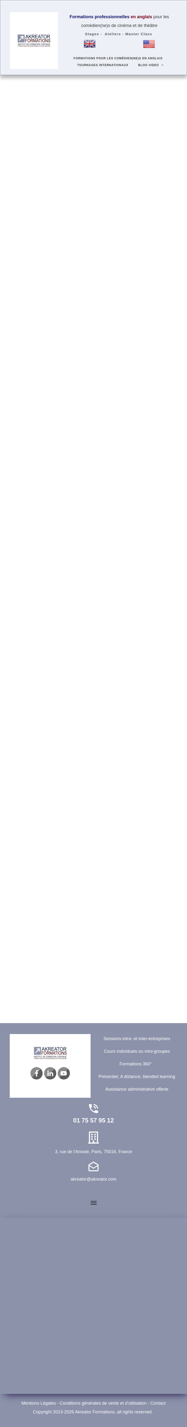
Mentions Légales (38, 1403)
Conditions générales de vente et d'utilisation (103, 1403)
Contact (158, 1403)
